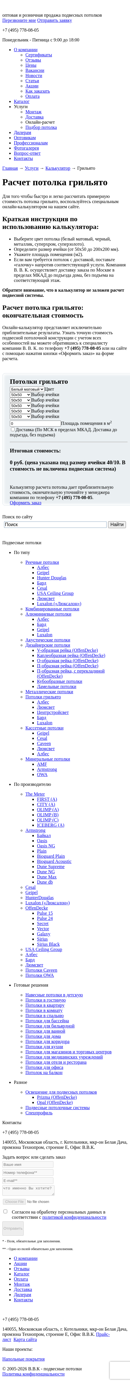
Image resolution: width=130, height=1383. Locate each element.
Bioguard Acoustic (54, 861)
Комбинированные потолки (52, 608)
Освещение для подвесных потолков (61, 1092)
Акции (31, 85)
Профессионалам (31, 142)
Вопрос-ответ (27, 153)
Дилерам (22, 132)
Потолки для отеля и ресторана (56, 1062)
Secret (43, 923)
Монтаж (33, 111)
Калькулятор (57, 168)
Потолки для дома (43, 1036)
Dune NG (46, 871)
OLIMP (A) (48, 809)
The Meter (35, 794)
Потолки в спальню (44, 1015)
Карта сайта (25, 1341)
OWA (42, 774)
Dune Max (47, 876)
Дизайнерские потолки (47, 645)
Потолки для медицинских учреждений (64, 1057)
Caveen (44, 743)
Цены (30, 65)
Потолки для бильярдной (50, 1025)
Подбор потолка (41, 127)
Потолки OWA (39, 975)
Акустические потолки (47, 639)
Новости (33, 75)
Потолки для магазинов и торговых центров (68, 1051)
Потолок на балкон (43, 1072)
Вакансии (34, 70)
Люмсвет (46, 598)
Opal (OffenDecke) (55, 1102)
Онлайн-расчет (40, 122)
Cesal (42, 588)
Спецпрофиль (39, 1112)
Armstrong (47, 769)
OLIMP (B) (48, 814)
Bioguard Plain (51, 856)
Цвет (49, 389)
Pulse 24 (45, 918)
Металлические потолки (49, 691)
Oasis (42, 840)
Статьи (32, 80)
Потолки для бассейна (47, 1020)
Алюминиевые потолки (48, 614)
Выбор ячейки (45, 394)
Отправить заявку (54, 20)
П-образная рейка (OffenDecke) (67, 665)
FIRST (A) (47, 799)
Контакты (23, 158)
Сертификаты (38, 54)
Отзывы (33, 60)
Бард (41, 582)
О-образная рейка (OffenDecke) (67, 660)
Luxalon (44, 634)
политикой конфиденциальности (74, 1218)
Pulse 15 (45, 913)
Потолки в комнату (44, 1010)
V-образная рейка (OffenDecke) (67, 650)
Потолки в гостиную (45, 1000)
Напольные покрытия (23, 1360)
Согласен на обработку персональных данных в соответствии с (59, 1216)
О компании (26, 49)
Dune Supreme (51, 866)
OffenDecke (36, 908)
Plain (42, 851)
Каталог (21, 101)
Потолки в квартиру (44, 1005)
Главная (10, 168)
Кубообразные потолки (59, 681)
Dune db (45, 882)
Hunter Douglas (51, 577)
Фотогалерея (26, 148)
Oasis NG (46, 845)
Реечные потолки (42, 562)
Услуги (21, 106)
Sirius (42, 939)
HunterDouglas (39, 897)
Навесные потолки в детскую (54, 994)
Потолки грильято (43, 696)
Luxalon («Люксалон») (59, 603)
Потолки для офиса (44, 1067)
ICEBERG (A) (50, 825)
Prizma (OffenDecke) (57, 1097)
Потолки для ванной (45, 1031)
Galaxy (43, 933)
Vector (43, 928)
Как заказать (37, 91)
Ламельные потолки (56, 686)
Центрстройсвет (53, 712)
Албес (43, 567)
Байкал (44, 835)
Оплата (32, 96)
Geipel (43, 572)
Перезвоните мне (19, 20)
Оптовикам (25, 137)
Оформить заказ (25, 502)
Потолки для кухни (44, 1046)
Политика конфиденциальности (33, 1375)
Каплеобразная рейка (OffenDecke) (71, 655)
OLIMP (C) (48, 819)
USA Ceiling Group (55, 593)
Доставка (34, 116)
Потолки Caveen (41, 970)
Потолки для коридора (47, 1041)
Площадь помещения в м (86, 423)
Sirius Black (48, 944)
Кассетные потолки (44, 727)
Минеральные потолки (47, 759)
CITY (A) (46, 804)
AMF (42, 764)
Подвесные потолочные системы (57, 1107)
